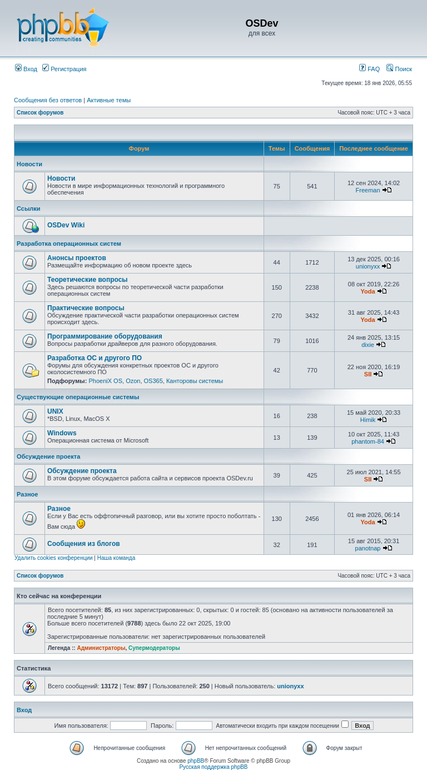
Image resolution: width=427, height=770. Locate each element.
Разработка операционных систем (69, 243)
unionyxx (368, 266)
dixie (367, 344)
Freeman (368, 190)
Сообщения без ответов (48, 100)
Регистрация (64, 69)
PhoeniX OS (105, 380)
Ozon (133, 380)
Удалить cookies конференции (53, 558)
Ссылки (29, 208)
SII (367, 374)
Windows (62, 433)
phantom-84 (367, 441)
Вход (26, 69)
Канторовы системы (194, 380)
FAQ (369, 69)
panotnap (368, 548)
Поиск (399, 69)
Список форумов (40, 113)
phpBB (195, 761)
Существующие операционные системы (78, 397)
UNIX (55, 411)
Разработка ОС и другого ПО (94, 358)
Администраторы (101, 648)
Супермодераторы (154, 648)
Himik (368, 419)
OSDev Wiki (66, 225)
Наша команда (116, 558)
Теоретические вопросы (87, 280)
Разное (27, 494)
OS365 (153, 380)
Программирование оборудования (104, 336)
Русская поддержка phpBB (213, 767)
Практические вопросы (86, 308)
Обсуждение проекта (48, 456)
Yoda (367, 291)
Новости (29, 164)
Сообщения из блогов (83, 544)
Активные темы (109, 100)
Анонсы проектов (76, 258)
